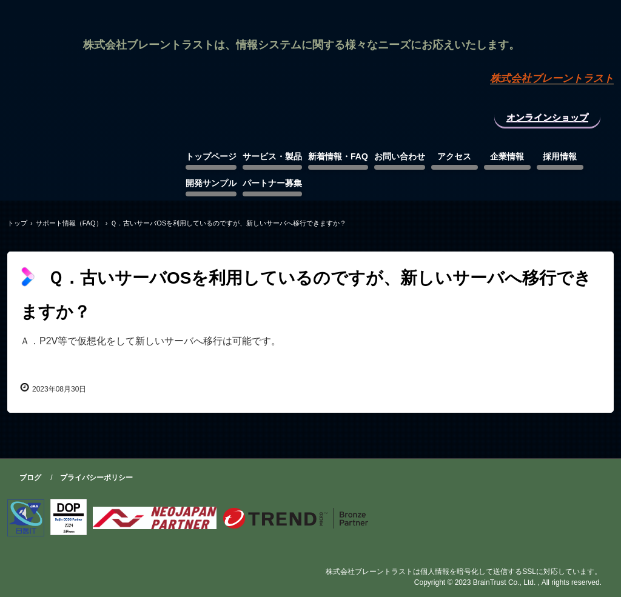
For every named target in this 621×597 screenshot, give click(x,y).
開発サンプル (211, 183)
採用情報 (560, 156)
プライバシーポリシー (96, 477)
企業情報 (507, 156)
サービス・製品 (272, 156)
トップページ (211, 156)
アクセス (454, 156)
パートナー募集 (272, 183)
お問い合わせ (399, 156)
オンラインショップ (547, 117)
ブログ (30, 477)
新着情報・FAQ (338, 156)
